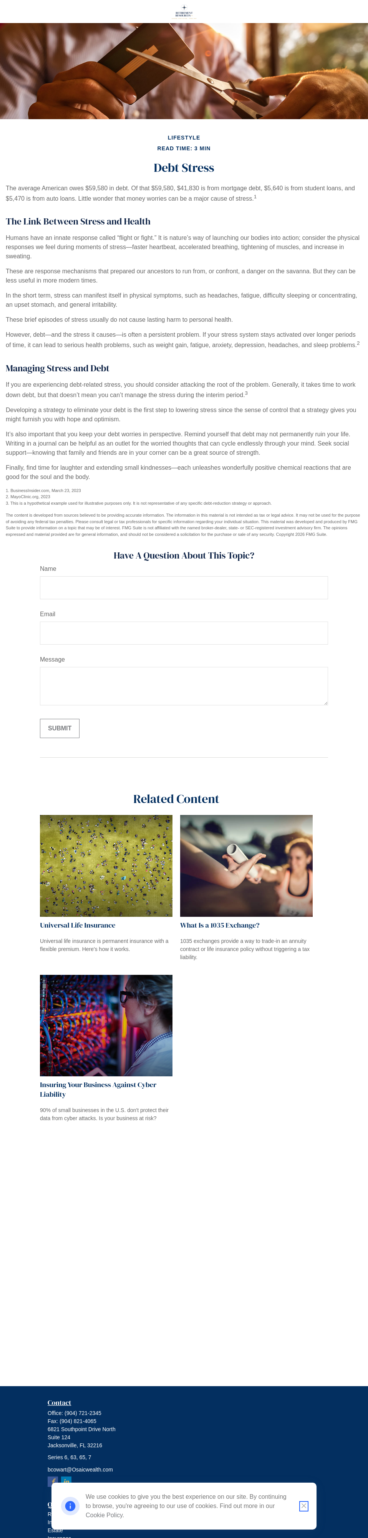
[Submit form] (60, 728)
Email (47, 614)
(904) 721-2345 (83, 1413)
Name (48, 568)
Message (52, 659)
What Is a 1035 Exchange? (220, 925)
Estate (55, 1530)
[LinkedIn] (66, 1481)
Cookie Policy (104, 1515)
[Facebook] (53, 1481)
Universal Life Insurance (77, 925)
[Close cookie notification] (304, 1506)
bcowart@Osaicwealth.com (80, 1470)
